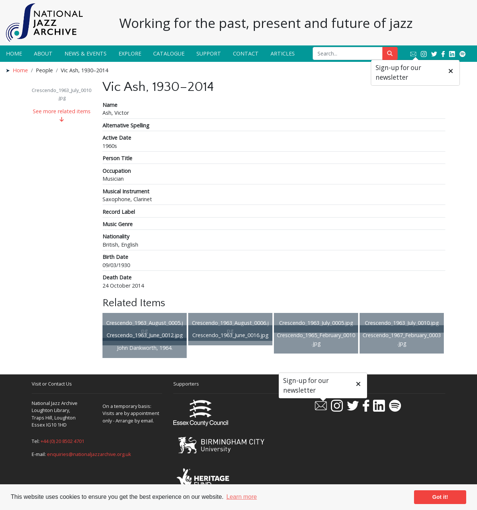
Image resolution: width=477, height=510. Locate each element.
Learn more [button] (241, 497)
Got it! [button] (440, 497)
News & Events (85, 53)
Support (208, 53)
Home (14, 53)
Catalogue (168, 53)
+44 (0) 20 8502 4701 (62, 441)
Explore (130, 53)
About (43, 53)
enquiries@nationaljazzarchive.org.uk (89, 454)
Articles (283, 53)
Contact (246, 53)
